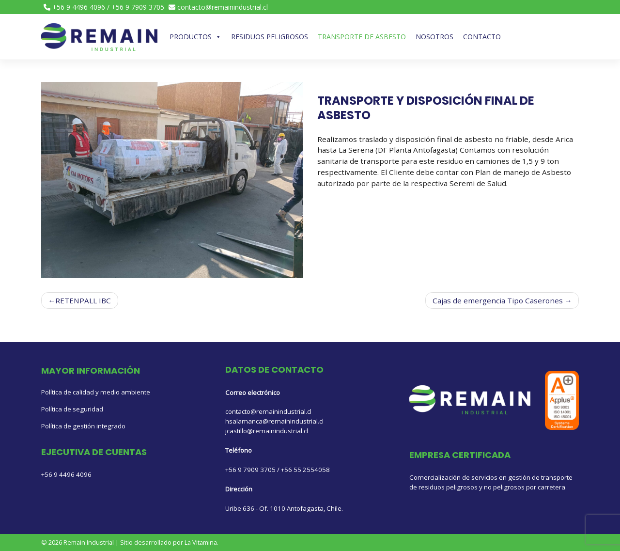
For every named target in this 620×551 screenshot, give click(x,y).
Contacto (482, 36)
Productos (195, 36)
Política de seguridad (72, 409)
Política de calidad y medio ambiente (95, 392)
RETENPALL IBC (83, 300)
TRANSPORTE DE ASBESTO (362, 36)
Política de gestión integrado (83, 426)
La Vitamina (201, 542)
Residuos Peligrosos (269, 36)
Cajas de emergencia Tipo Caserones (498, 300)
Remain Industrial (88, 542)
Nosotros (434, 36)
